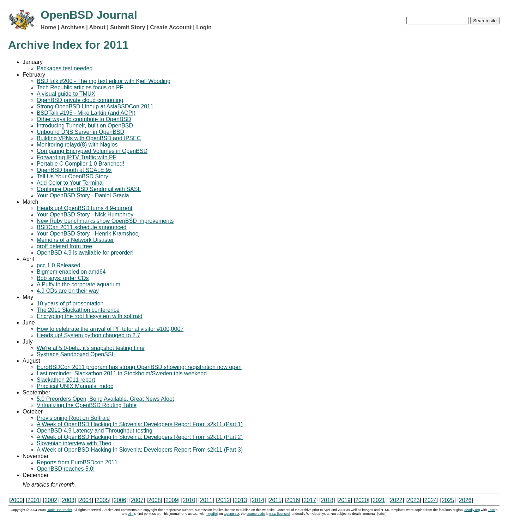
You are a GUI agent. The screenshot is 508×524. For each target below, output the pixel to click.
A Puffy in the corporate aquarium (78, 284)
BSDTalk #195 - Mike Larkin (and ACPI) (86, 113)
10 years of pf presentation (70, 303)
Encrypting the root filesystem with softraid (90, 316)
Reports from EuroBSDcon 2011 (77, 462)
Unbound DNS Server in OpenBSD (80, 132)
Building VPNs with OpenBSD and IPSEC (89, 138)
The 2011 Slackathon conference (78, 310)
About (97, 27)
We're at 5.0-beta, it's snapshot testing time (91, 348)
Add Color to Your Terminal (70, 183)
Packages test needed (64, 68)
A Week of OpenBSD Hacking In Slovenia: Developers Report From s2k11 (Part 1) (140, 424)
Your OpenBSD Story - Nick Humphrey (85, 215)
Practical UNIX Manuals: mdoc (75, 386)
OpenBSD (231, 514)
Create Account (171, 27)
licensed (279, 514)
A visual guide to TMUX (66, 94)
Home (48, 27)
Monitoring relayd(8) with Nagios (77, 145)
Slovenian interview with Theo (74, 443)
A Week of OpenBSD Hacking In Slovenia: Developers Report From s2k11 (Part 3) (140, 450)
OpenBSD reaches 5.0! (66, 469)
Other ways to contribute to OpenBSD (84, 119)
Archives (73, 27)
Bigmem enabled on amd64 (71, 272)
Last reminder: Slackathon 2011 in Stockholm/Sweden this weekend (122, 373)
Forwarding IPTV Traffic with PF (76, 157)
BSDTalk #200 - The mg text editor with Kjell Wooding (103, 81)
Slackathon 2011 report (66, 380)
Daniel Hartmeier (59, 510)
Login (204, 27)
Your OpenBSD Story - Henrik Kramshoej (88, 234)
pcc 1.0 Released (58, 265)
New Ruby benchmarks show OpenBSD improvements (105, 221)
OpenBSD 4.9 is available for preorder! (85, 253)
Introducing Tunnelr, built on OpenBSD (85, 126)
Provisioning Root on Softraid (73, 418)
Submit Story (127, 27)
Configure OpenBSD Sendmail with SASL (89, 189)
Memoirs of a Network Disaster (75, 240)
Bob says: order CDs (63, 278)
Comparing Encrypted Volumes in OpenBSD (92, 151)
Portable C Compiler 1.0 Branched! (80, 164)
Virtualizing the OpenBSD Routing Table (87, 405)
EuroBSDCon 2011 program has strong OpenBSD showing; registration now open (139, 367)
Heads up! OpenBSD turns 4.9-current (84, 208)
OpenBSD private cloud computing (80, 100)
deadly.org (472, 510)
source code (256, 514)
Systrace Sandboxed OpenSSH (76, 354)
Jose (491, 510)
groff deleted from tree (64, 246)
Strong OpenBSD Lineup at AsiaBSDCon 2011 (95, 106)
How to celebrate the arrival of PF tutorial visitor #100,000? (110, 329)
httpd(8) (212, 514)
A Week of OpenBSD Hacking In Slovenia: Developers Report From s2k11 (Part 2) (140, 437)
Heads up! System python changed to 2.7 (88, 335)
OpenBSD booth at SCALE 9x (74, 170)
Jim (130, 514)
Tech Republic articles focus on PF (80, 87)
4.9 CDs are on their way (68, 291)
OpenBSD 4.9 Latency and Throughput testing (94, 431)
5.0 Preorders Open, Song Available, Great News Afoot (105, 399)
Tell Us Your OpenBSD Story (72, 176)
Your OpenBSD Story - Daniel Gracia (83, 195)
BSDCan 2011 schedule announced (81, 227)
